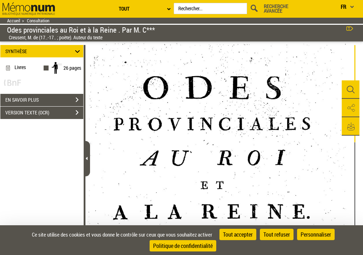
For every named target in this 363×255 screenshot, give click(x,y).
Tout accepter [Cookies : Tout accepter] (238, 234)
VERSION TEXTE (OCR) (44, 113)
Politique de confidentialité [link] (183, 246)
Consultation (38, 21)
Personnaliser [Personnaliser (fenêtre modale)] (316, 234)
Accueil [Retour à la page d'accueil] (13, 21)
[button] (350, 89)
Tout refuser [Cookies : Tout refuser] (276, 234)
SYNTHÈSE (43, 51)
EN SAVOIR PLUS (44, 100)
